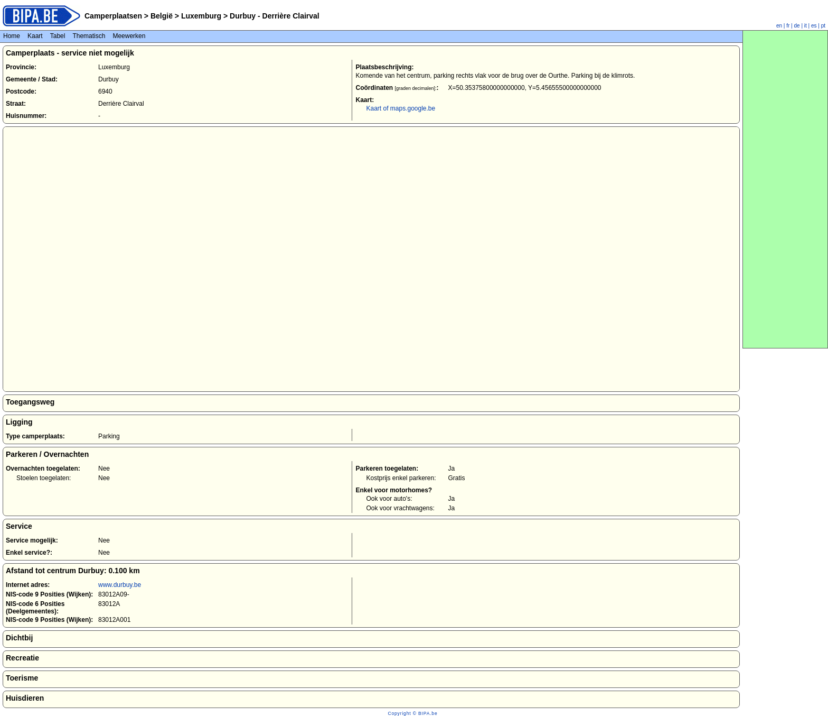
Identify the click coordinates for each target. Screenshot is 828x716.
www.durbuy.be (119, 585)
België (161, 16)
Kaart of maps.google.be (400, 108)
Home (11, 36)
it (805, 26)
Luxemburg (201, 16)
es (814, 26)
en (779, 26)
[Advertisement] (785, 189)
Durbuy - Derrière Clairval (273, 16)
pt (823, 26)
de (797, 26)
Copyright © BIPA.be (412, 713)
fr (787, 26)
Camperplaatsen (113, 16)
